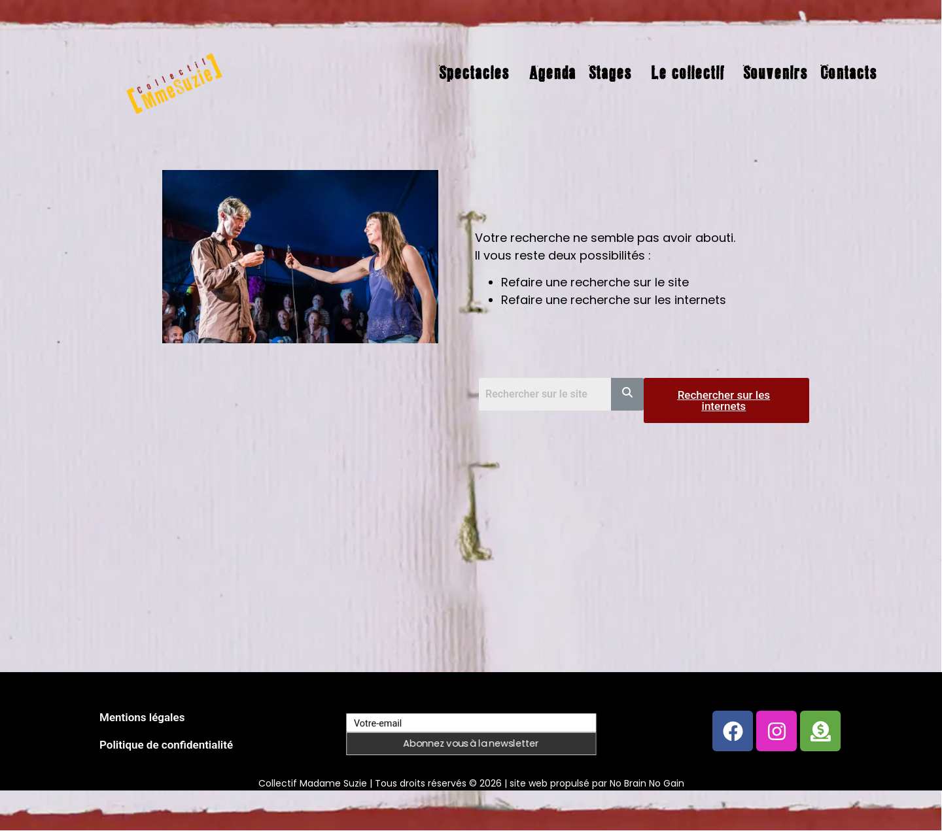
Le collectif (687, 73)
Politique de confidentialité (166, 744)
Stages (610, 73)
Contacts (848, 73)
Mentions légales (141, 717)
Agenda (552, 73)
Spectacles (474, 73)
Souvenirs (775, 73)
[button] (477, 73)
